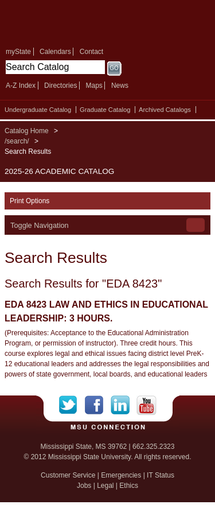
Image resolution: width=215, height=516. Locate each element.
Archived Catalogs (165, 109)
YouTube (146, 405)
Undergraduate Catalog (38, 109)
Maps (93, 86)
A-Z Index (21, 86)
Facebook (98, 405)
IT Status (160, 475)
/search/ (17, 141)
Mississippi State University (86, 22)
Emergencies (121, 475)
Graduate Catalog (105, 109)
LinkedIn (123, 405)
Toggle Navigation (39, 225)
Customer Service (68, 475)
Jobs (84, 486)
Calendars (55, 52)
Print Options (29, 201)
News (119, 86)
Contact (91, 52)
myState (18, 52)
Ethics (128, 486)
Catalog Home (27, 131)
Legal (105, 486)
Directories (60, 86)
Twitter (72, 405)
